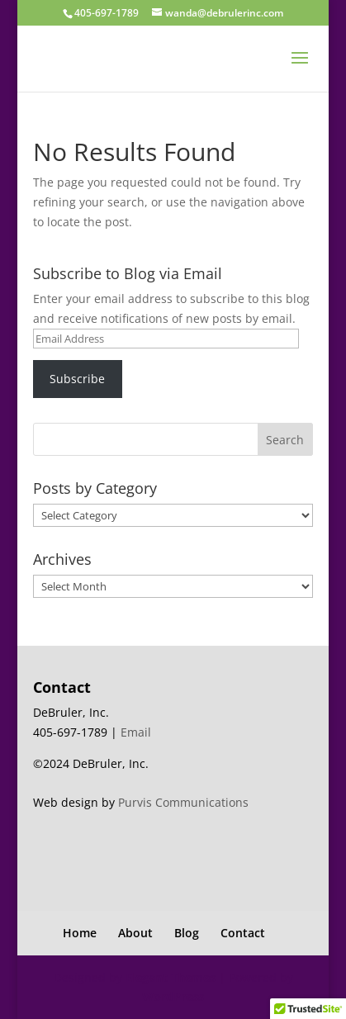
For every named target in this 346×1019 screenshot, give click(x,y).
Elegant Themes (171, 977)
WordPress (173, 996)
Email (136, 732)
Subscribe (77, 378)
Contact (242, 933)
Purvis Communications (183, 802)
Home (80, 933)
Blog (186, 933)
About (135, 933)
